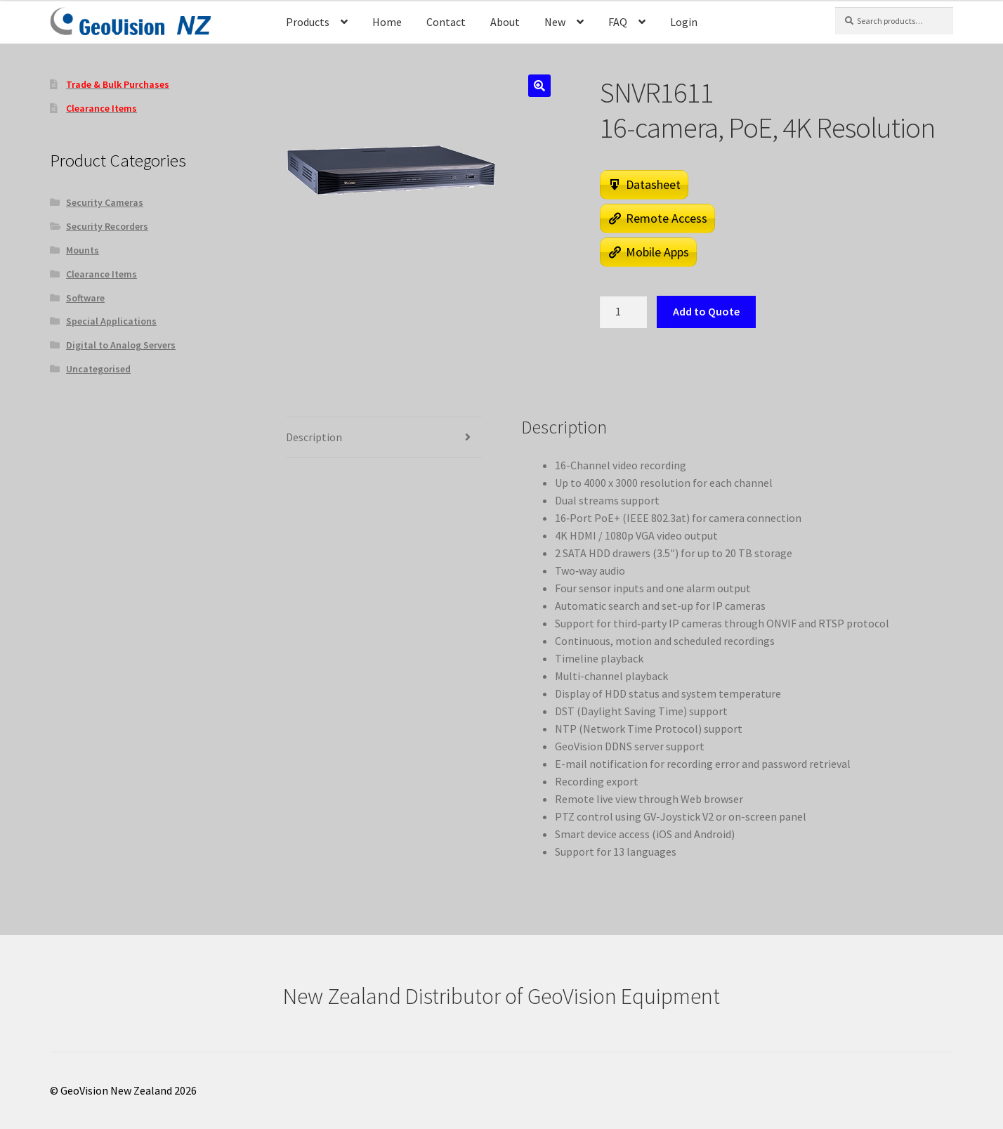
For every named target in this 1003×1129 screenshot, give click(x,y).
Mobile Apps (657, 252)
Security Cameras (104, 202)
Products (307, 22)
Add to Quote (706, 311)
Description (314, 437)
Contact (446, 22)
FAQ (617, 22)
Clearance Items (101, 274)
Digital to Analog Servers (121, 345)
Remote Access (666, 218)
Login (683, 22)
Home (387, 22)
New (554, 22)
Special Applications (111, 321)
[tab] (384, 437)
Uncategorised (98, 369)
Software (85, 298)
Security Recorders (107, 226)
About (505, 22)
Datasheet (653, 184)
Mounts (82, 250)
